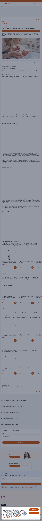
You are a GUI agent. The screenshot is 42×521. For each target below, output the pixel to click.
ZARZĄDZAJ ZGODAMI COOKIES (34, 516)
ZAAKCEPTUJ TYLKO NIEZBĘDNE (34, 513)
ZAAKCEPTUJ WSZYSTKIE (34, 510)
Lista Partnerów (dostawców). (7, 517)
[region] (21, 513)
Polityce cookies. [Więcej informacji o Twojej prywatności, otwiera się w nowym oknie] (17, 516)
